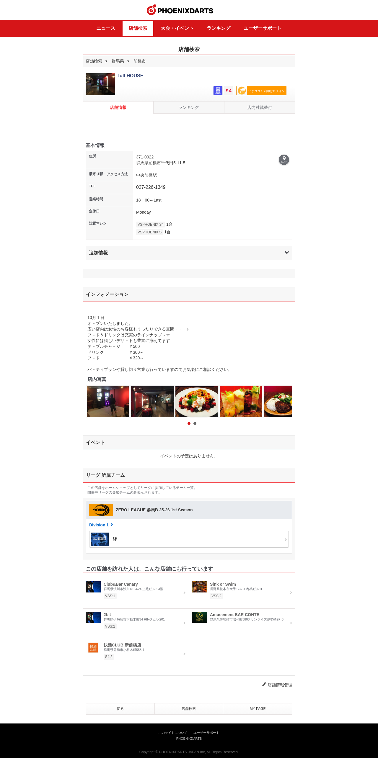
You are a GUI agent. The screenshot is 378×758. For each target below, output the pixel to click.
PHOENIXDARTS (180, 10)
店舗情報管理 (277, 684)
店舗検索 (137, 28)
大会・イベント (177, 28)
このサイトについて (173, 732)
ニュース (105, 28)
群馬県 (118, 61)
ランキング (218, 28)
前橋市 (139, 61)
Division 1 (99, 525)
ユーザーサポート (262, 28)
